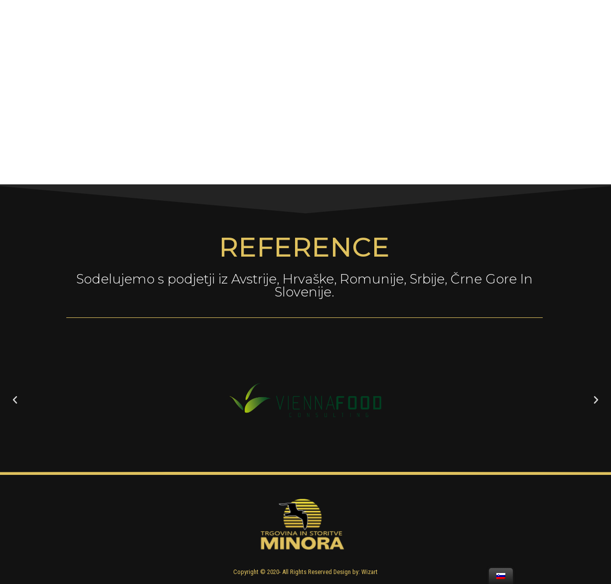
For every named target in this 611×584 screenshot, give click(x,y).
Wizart (369, 572)
